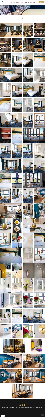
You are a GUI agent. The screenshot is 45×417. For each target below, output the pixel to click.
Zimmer (14, 2)
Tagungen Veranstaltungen (20, 2)
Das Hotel (11, 2)
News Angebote (35, 2)
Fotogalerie (31, 2)
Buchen (41, 2)
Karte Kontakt (27, 2)
